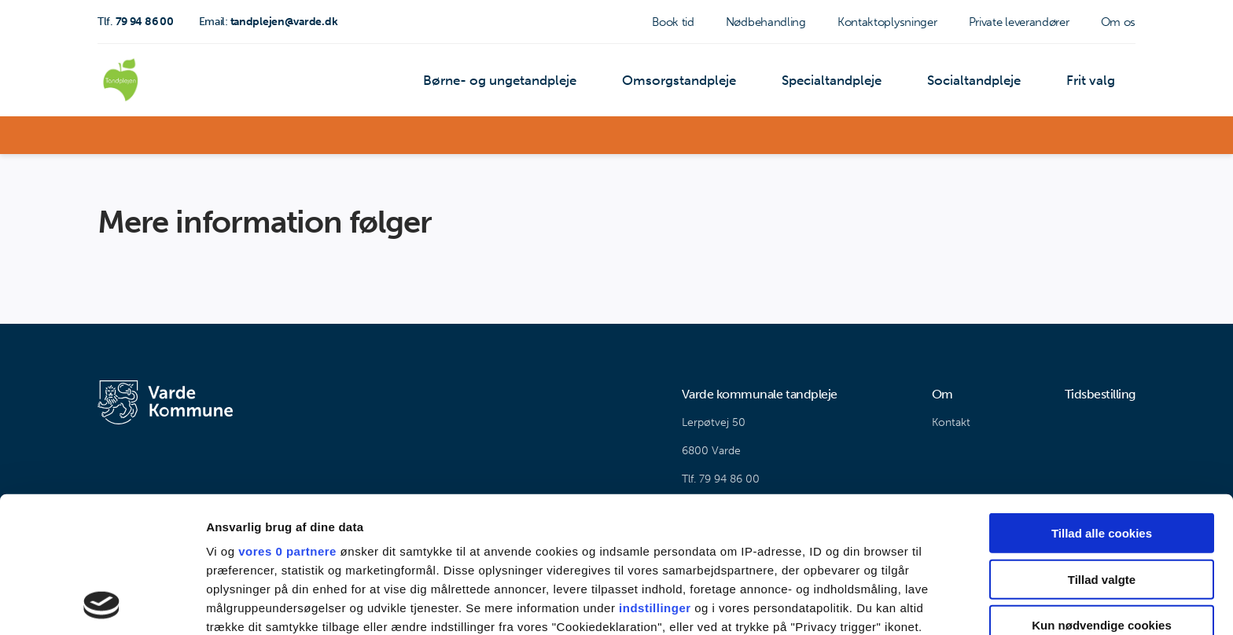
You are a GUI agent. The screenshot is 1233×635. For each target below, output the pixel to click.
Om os (1118, 22)
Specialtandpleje (841, 82)
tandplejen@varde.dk (268, 21)
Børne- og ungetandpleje (520, 82)
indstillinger (655, 479)
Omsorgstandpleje (693, 82)
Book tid (673, 22)
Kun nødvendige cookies (1102, 497)
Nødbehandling (766, 22)
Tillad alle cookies (1101, 405)
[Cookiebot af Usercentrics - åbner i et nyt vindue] (102, 604)
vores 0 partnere (287, 423)
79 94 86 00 (136, 21)
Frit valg (1092, 82)
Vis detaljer (817, 604)
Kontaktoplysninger (887, 22)
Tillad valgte (1101, 450)
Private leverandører (1019, 22)
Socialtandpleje (980, 82)
